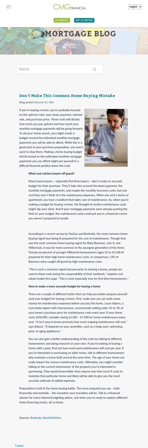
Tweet (19, 446)
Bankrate (36, 418)
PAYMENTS (61, 20)
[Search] (56, 69)
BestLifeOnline (52, 418)
